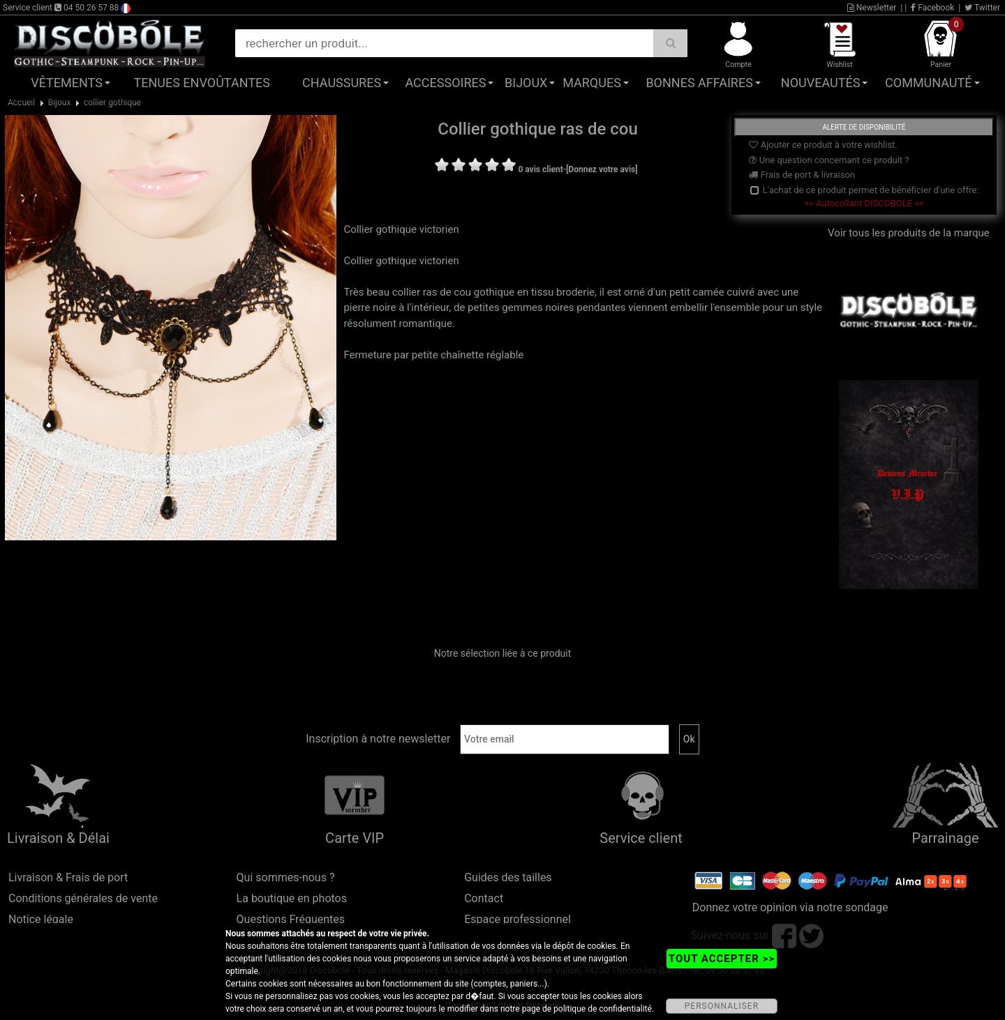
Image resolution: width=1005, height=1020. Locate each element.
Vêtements (67, 82)
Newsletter (872, 8)
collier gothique (112, 102)
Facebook (932, 8)
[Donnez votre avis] (602, 169)
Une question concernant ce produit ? (829, 160)
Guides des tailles (507, 877)
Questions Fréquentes (291, 919)
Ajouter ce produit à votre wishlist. (823, 144)
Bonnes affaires (699, 82)
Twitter (982, 8)
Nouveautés (821, 82)
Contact (483, 898)
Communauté (928, 82)
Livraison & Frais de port (68, 877)
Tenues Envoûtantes (202, 82)
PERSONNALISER (722, 1006)
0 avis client (540, 169)
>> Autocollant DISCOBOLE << (863, 203)
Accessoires (445, 82)
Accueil (21, 102)
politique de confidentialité (602, 1009)
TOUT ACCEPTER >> (722, 958)
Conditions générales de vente (83, 898)
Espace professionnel (517, 919)
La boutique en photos (292, 898)
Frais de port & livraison (802, 174)
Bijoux (526, 82)
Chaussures (341, 82)
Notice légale (40, 919)
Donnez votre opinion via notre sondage (790, 907)
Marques (592, 82)
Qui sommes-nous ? (286, 877)
